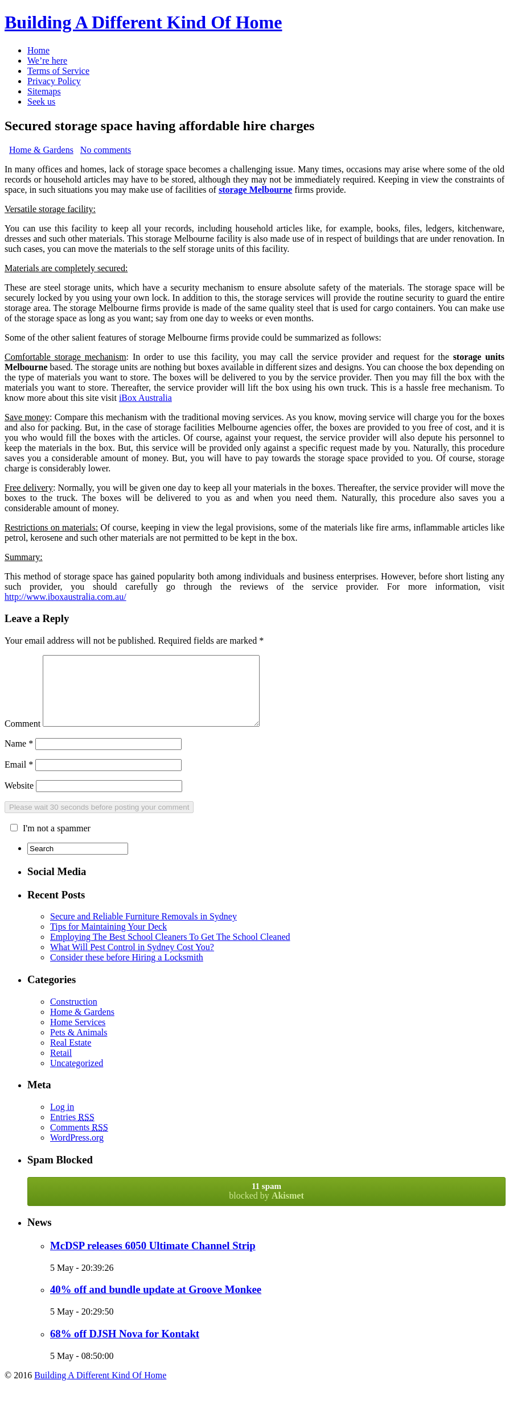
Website (19, 799)
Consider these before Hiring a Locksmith (126, 971)
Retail (61, 1066)
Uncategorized (76, 1076)
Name (19, 757)
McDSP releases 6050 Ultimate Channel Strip (153, 1259)
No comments (105, 150)
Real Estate (70, 1056)
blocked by (266, 1204)
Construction (73, 1015)
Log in (62, 1120)
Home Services (77, 1036)
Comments (79, 1141)
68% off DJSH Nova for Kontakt (124, 1347)
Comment (22, 737)
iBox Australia (145, 398)
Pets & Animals (78, 1046)
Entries (72, 1131)
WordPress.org (77, 1151)
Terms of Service (58, 71)
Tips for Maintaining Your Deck (108, 940)
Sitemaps (44, 91)
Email (19, 778)
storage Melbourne (255, 189)
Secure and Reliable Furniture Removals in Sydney (143, 930)
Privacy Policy (54, 81)
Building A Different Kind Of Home (143, 22)
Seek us (41, 101)
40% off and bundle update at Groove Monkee (155, 1303)
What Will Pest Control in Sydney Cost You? (132, 960)
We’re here (47, 60)
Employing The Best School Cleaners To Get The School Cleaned (170, 950)
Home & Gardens (41, 150)
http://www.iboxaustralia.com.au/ (65, 597)
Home (38, 50)
